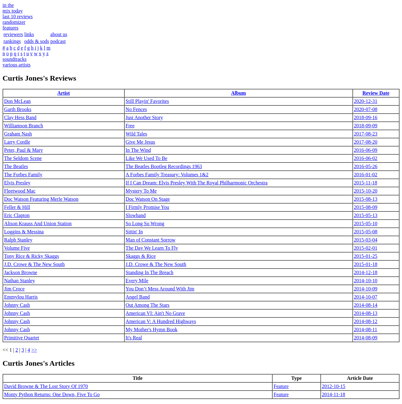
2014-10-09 (366, 288)
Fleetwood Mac (19, 191)
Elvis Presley (17, 182)
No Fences (136, 109)
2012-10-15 (333, 386)
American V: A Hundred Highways (161, 321)
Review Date (375, 93)
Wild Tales (136, 133)
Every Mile (137, 280)
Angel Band (138, 297)
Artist (63, 93)
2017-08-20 (366, 142)
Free (130, 125)
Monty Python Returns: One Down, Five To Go (52, 394)
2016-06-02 (366, 158)
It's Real (134, 337)
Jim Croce (14, 288)
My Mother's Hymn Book (151, 329)
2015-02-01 (366, 248)
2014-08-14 (366, 305)
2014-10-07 (366, 297)
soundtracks (14, 59)
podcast (58, 41)
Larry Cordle (17, 142)
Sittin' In (134, 231)
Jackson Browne (20, 272)
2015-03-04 (366, 239)
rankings (12, 41)
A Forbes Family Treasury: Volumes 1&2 (167, 174)
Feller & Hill (17, 207)
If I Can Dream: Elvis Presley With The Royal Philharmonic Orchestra (197, 182)
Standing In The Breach (149, 272)
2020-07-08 (366, 109)
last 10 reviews (18, 16)
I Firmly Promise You (147, 207)
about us (58, 34)
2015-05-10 (366, 223)
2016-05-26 (366, 166)
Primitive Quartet (21, 337)
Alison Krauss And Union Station (38, 223)
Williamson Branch (23, 125)
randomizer (14, 22)
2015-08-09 (366, 207)
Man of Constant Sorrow (151, 239)
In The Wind (138, 150)
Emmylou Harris (21, 297)
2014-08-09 (366, 337)
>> (34, 350)
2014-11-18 (333, 394)
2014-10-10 (366, 280)
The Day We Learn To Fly (152, 248)
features (11, 27)
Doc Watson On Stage (148, 199)
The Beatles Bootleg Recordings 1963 (164, 166)
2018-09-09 (366, 125)
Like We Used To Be (146, 158)
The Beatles (16, 166)
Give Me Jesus (140, 142)
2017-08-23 (366, 133)
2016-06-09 (366, 150)
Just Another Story (144, 117)
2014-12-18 (366, 272)
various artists (16, 64)
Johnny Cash (17, 305)
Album (238, 93)
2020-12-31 (366, 101)
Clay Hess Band (20, 117)
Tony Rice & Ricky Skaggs (31, 256)
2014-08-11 (365, 329)
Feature (281, 386)
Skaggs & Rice (141, 256)
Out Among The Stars (148, 305)
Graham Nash (18, 133)
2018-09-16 (366, 117)
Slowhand (136, 215)
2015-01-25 (366, 256)
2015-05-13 (366, 215)
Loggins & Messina (24, 231)
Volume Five (17, 248)
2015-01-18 (366, 264)
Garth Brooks (17, 109)
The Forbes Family (23, 174)
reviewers (13, 34)
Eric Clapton (17, 215)
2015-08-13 (366, 199)
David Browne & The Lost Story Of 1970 (46, 386)
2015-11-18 (365, 182)
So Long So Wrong (145, 223)
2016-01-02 (366, 174)
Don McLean (17, 101)
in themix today (13, 8)
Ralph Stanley (18, 239)
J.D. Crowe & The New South (34, 264)
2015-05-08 (366, 231)
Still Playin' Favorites (147, 101)
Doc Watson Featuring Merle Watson (41, 199)
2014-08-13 (366, 313)
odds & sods (36, 41)
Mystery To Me (141, 191)
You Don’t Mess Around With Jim (160, 288)
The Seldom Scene (23, 158)
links (29, 34)
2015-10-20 (366, 191)
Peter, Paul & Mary (23, 150)
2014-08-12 (366, 321)
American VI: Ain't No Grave (155, 313)
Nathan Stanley (19, 280)
